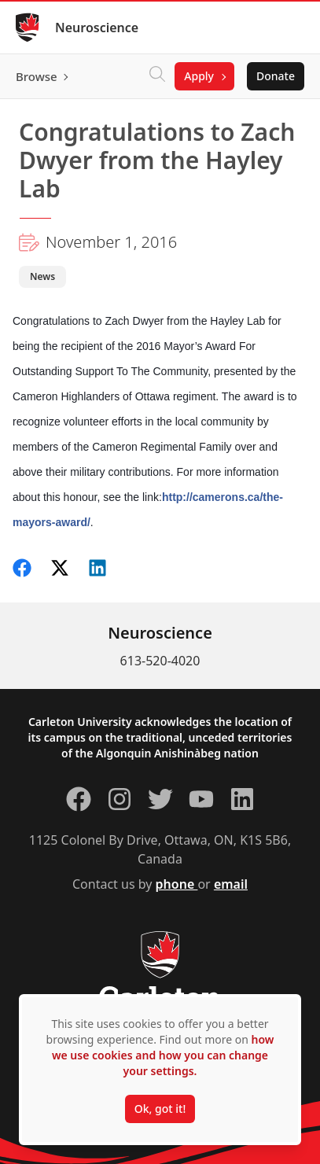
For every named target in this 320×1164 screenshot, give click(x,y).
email (231, 884)
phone (177, 884)
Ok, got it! (160, 1108)
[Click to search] (157, 76)
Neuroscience (96, 27)
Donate (275, 75)
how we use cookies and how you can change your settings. (163, 1055)
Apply (199, 75)
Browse (36, 76)
